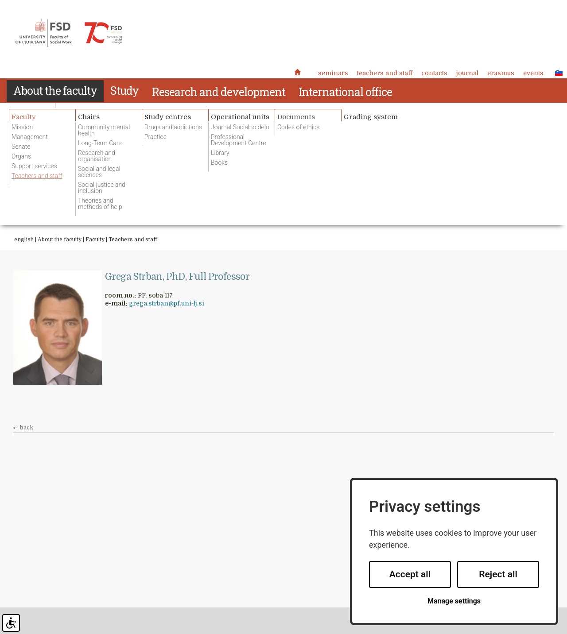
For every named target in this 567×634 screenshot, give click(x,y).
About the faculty (60, 239)
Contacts (434, 73)
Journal (467, 73)
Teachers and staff (384, 73)
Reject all (498, 574)
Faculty (95, 239)
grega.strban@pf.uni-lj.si (166, 303)
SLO (556, 72)
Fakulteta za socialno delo (68, 33)
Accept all (410, 574)
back (26, 428)
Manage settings (454, 601)
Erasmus (500, 73)
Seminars (333, 73)
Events (533, 73)
